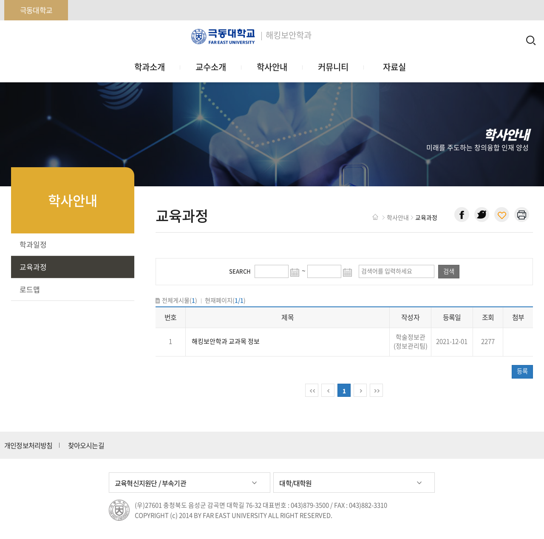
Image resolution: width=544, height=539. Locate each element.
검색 (448, 271)
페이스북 (461, 214)
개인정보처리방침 (28, 445)
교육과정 (33, 266)
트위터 (481, 214)
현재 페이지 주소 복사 (501, 214)
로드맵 (30, 289)
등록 (522, 371)
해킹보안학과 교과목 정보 (226, 341)
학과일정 (33, 244)
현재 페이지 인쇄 (521, 214)
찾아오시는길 (86, 445)
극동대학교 (36, 10)
